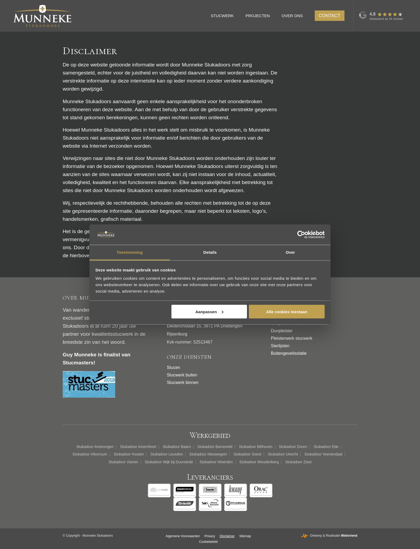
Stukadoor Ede (326, 447)
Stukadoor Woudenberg (259, 462)
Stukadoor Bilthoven (255, 447)
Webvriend (349, 535)
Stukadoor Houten (129, 454)
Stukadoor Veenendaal (323, 454)
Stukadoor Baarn (177, 447)
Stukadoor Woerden (216, 462)
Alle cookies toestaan (286, 311)
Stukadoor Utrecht (283, 454)
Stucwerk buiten (182, 375)
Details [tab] (210, 252)
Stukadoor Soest (247, 454)
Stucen (173, 367)
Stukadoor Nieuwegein (208, 454)
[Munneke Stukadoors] (42, 15)
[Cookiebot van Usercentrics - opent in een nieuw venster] (301, 234)
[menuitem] (224, 15)
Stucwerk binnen (182, 382)
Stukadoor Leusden (166, 454)
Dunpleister (281, 330)
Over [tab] (290, 252)
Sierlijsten (280, 345)
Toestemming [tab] (130, 252)
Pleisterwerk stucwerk (291, 338)
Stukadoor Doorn (293, 447)
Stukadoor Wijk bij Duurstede (169, 462)
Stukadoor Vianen (123, 462)
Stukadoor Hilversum (89, 454)
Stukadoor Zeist (298, 462)
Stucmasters (78, 362)
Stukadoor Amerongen (95, 447)
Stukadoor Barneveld (214, 447)
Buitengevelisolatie (288, 353)
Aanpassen (209, 311)
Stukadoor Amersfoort (138, 447)
